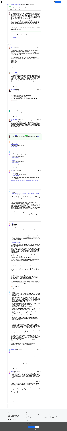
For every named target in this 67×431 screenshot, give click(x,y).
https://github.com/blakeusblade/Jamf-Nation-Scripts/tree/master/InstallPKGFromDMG (24, 180)
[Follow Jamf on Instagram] (13, 419)
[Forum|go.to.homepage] (3, 2)
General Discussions (18, 4)
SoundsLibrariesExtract (14, 144)
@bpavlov (12, 127)
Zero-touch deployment (39, 416)
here (13, 35)
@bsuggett (13, 160)
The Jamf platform (38, 414)
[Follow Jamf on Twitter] (8, 419)
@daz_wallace (13, 120)
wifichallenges (13, 151)
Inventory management (39, 420)
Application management (39, 419)
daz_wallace (13, 47)
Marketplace (28, 420)
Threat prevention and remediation (54, 419)
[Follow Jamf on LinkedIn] (10, 419)
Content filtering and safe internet (54, 420)
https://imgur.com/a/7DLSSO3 (15, 217)
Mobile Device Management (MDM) (41, 417)
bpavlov (12, 110)
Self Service (50, 414)
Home (8, 4)
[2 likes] (15, 286)
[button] (58, 2)
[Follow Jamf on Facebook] (15, 419)
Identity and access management (54, 416)
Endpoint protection (52, 417)
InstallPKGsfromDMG (14, 146)
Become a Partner (29, 422)
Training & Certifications (30, 416)
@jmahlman (16, 90)
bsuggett (12, 141)
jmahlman (12, 12)
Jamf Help (27, 414)
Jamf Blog (27, 419)
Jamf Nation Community (30, 417)
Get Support (12, 4)
